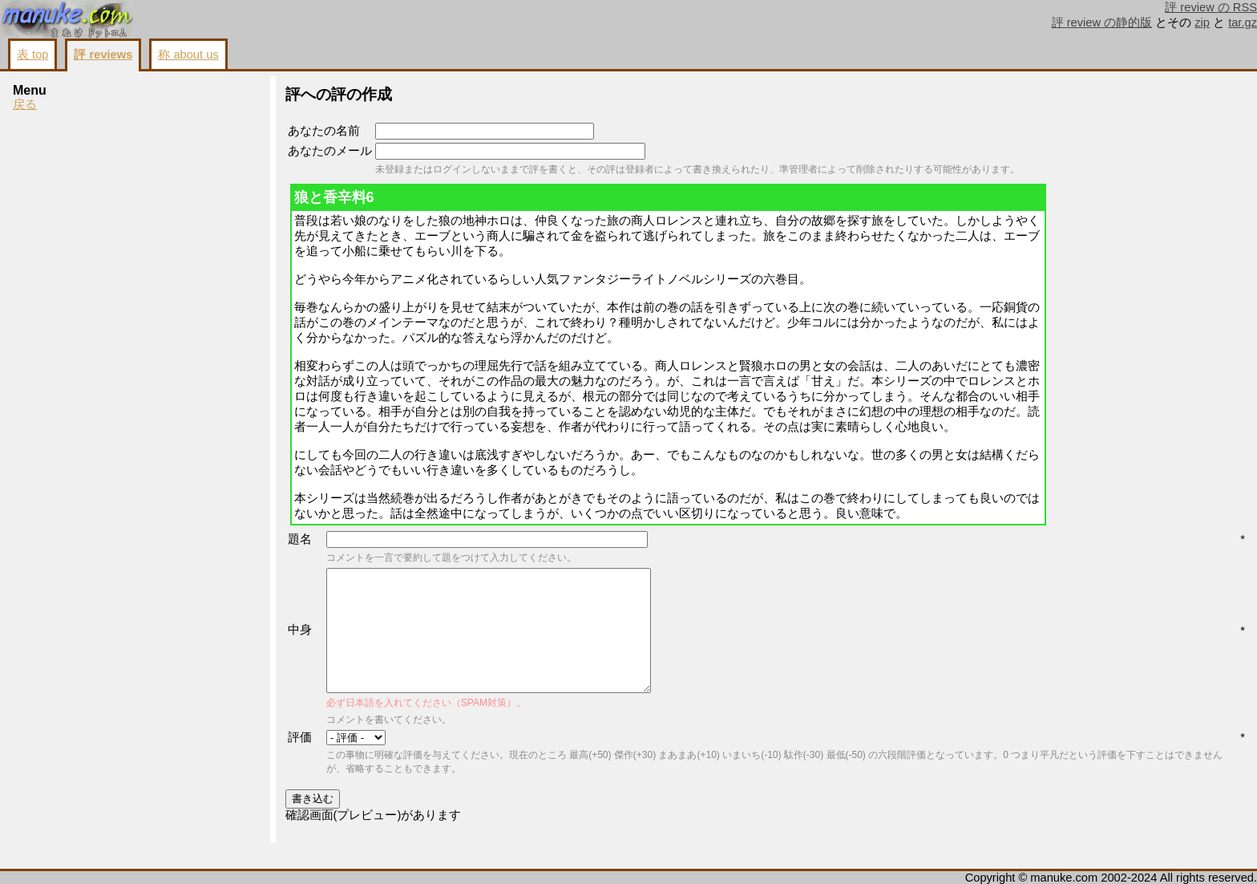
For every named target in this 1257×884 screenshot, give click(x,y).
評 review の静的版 (1102, 22)
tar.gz (1242, 22)
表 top (32, 54)
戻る (25, 104)
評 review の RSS (1211, 7)
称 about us (188, 54)
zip (1202, 22)
